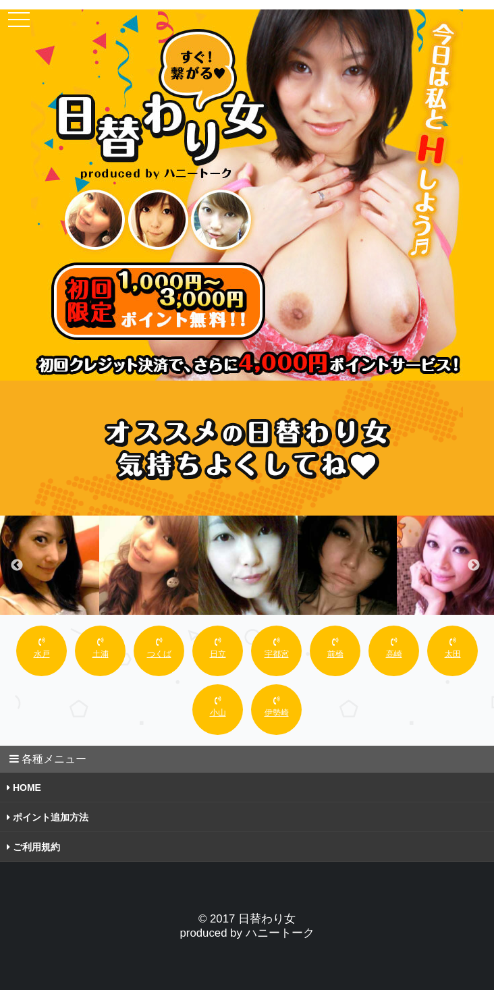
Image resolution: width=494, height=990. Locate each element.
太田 (453, 648)
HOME (24, 787)
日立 (218, 648)
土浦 (100, 648)
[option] (49, 565)
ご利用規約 (33, 847)
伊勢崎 (277, 706)
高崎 (394, 648)
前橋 (335, 648)
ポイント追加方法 (47, 817)
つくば (159, 648)
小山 (218, 706)
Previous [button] (17, 565)
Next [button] (474, 565)
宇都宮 (277, 648)
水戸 (42, 648)
